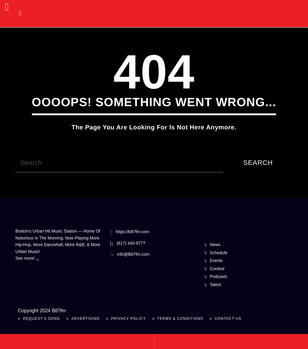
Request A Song (41, 319)
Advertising (85, 319)
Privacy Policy (128, 319)
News (215, 244)
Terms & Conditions (180, 319)
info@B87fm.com (133, 254)
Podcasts (218, 276)
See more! (27, 259)
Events (216, 260)
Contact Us (228, 319)
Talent (215, 284)
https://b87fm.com (132, 231)
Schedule (218, 252)
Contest (217, 268)
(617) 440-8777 (131, 243)
